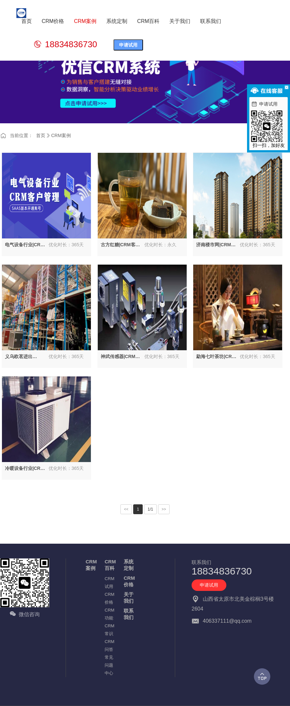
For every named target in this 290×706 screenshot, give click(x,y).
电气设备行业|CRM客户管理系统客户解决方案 (24, 245)
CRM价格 (109, 598)
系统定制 (129, 565)
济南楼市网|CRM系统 (216, 245)
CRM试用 (109, 582)
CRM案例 (61, 135)
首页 (40, 135)
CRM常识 (109, 629)
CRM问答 (109, 645)
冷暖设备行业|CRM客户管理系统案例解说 (24, 469)
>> (164, 509)
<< (126, 509)
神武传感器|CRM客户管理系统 (120, 357)
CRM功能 (109, 614)
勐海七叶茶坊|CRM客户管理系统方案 (216, 357)
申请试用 (128, 45)
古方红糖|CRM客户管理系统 (120, 245)
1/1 (150, 509)
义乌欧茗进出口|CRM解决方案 (22, 357)
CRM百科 (110, 565)
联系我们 (129, 614)
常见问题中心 (109, 665)
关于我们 (129, 598)
